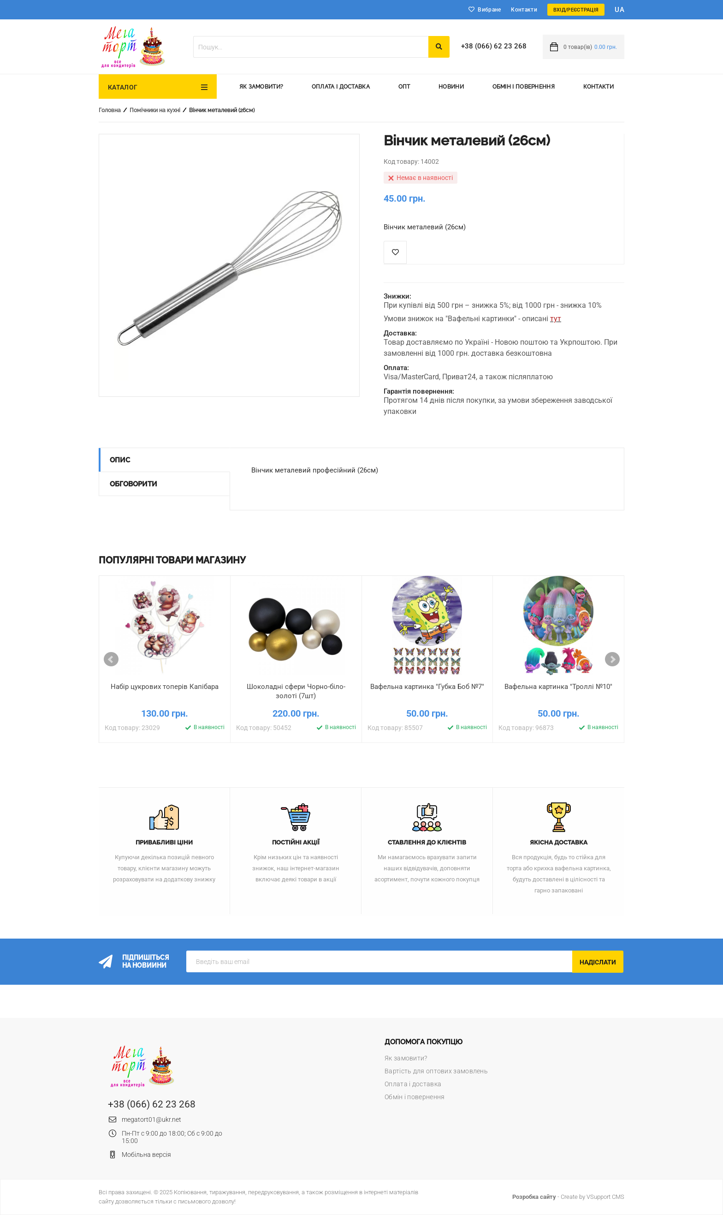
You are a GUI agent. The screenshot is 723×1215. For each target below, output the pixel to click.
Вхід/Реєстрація (576, 10)
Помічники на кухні (155, 110)
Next (612, 659)
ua (619, 10)
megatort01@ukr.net (151, 1119)
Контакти (524, 9)
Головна (110, 110)
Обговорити (133, 484)
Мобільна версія (146, 1154)
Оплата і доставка (341, 87)
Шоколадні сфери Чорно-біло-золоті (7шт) (296, 691)
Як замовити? (261, 87)
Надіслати (598, 962)
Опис (120, 460)
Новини (451, 87)
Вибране (489, 9)
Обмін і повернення (523, 87)
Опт (404, 87)
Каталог (122, 87)
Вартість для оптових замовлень (436, 1071)
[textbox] (310, 47)
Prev (111, 659)
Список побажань (395, 252)
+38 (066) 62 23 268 (494, 46)
